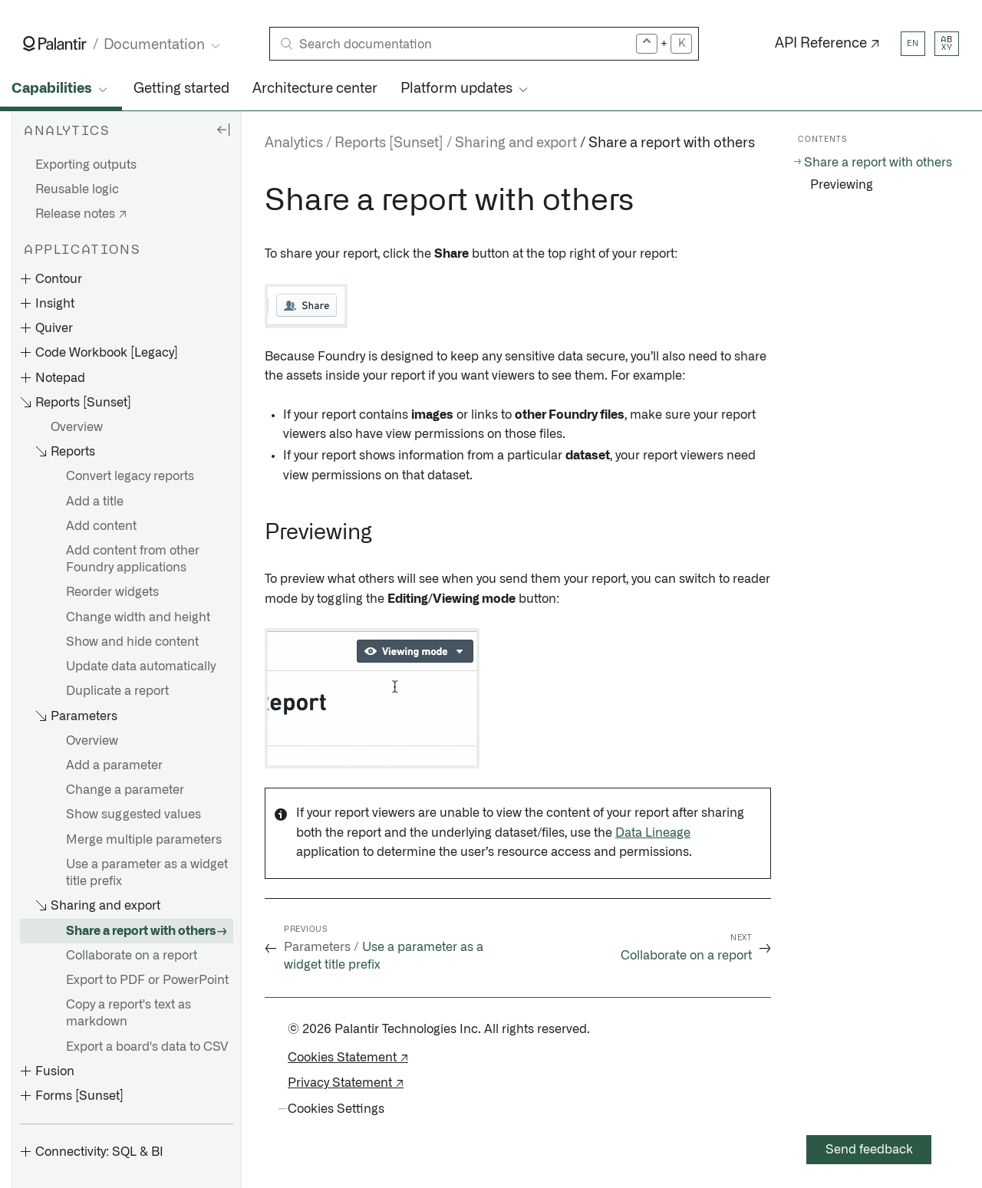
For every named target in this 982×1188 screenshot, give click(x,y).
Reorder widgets (112, 592)
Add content (101, 526)
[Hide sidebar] (223, 129)
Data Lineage (652, 833)
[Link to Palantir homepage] (55, 43)
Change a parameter (125, 790)
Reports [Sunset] (388, 143)
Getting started (181, 89)
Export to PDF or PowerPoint (147, 980)
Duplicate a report (117, 691)
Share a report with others (141, 931)
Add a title (95, 501)
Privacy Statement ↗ (346, 1083)
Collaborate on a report (131, 955)
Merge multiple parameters (144, 840)
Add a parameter (114, 765)
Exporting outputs (86, 165)
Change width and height (138, 617)
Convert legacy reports (130, 476)
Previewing (841, 185)
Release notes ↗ (81, 214)
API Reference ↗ (827, 44)
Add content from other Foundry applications (132, 559)
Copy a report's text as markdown (128, 1013)
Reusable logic (77, 189)
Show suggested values (133, 814)
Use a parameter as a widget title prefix (147, 872)
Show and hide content (132, 642)
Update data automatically (141, 666)
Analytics (294, 143)
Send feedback (869, 1150)
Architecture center (314, 89)
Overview (77, 427)
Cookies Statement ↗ (348, 1057)
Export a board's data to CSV (147, 1047)
